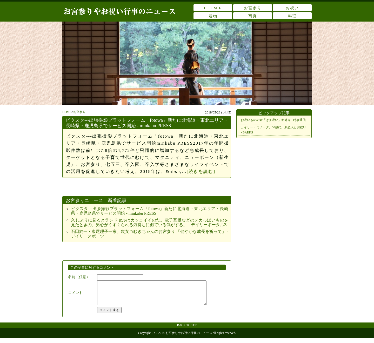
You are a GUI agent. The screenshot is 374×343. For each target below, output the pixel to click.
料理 (292, 16)
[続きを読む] (201, 171)
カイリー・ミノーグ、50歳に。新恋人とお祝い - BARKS (273, 129)
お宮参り (253, 8)
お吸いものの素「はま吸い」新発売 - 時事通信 (273, 120)
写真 (252, 16)
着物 (213, 16)
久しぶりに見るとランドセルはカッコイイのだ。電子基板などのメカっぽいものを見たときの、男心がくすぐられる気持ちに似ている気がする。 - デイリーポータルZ (149, 222)
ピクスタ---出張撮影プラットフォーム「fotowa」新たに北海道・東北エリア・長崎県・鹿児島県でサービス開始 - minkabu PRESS (147, 123)
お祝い (292, 8)
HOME (66, 112)
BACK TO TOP (187, 330)
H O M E (213, 8)
